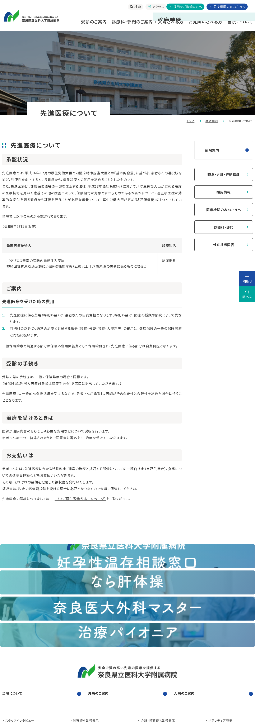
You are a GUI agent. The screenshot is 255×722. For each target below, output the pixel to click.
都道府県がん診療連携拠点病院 (226, 671)
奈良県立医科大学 (18, 671)
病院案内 (211, 121)
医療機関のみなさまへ (223, 209)
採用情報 (224, 192)
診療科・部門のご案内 (132, 22)
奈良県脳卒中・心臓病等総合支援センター (221, 678)
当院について (239, 22)
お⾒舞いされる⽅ (205, 22)
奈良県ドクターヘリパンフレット (94, 678)
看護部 (89, 671)
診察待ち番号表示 (86, 642)
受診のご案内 (94, 22)
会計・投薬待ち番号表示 (158, 642)
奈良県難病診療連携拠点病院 (28, 678)
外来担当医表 (223, 244)
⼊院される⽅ (171, 22)
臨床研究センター (120, 671)
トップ (191, 121)
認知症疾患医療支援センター (167, 671)
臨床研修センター (57, 671)
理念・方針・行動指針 (224, 174)
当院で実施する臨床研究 (23, 649)
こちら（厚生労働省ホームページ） (80, 498)
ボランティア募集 (220, 642)
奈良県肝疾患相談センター (24, 684)
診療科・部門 (223, 227)
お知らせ (79, 649)
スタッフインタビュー (19, 642)
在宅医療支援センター (154, 678)
